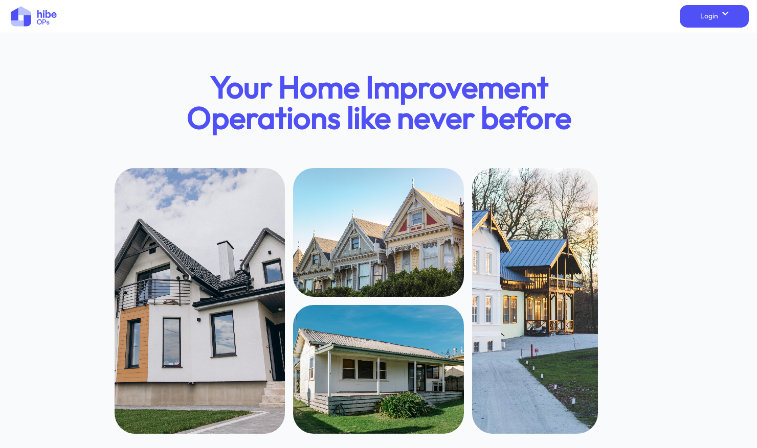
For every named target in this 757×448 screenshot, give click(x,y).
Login (714, 15)
